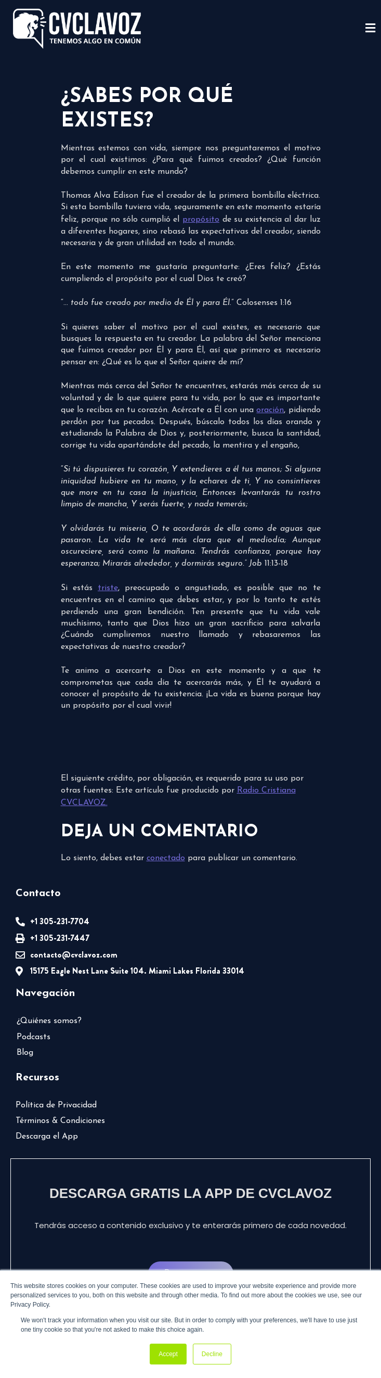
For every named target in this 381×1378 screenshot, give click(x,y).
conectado (166, 858)
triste (108, 588)
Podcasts (33, 1037)
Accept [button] (168, 1354)
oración (270, 410)
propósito (200, 219)
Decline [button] (212, 1354)
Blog (25, 1053)
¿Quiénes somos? (49, 1021)
